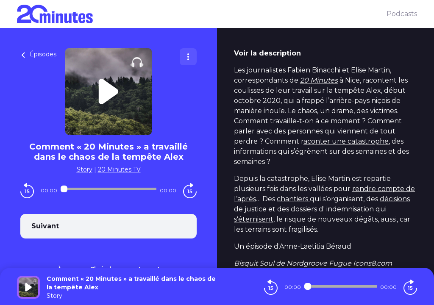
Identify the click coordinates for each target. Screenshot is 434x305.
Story (84, 169)
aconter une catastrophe (346, 141)
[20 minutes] (202, 14)
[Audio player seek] (108, 188)
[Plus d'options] (188, 56)
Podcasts (402, 14)
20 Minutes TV (119, 169)
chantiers (293, 199)
